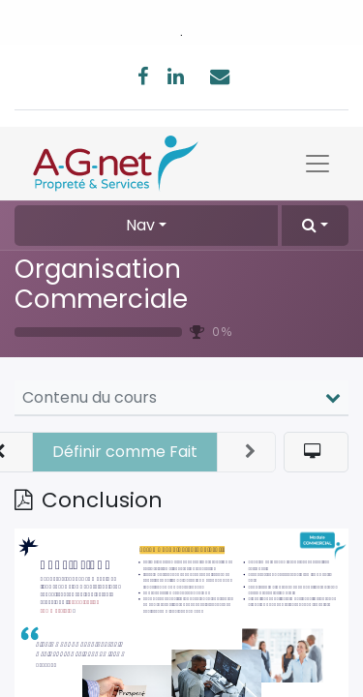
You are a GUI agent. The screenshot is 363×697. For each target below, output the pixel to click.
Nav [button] (140, 225)
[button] (315, 225)
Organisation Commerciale (101, 284)
